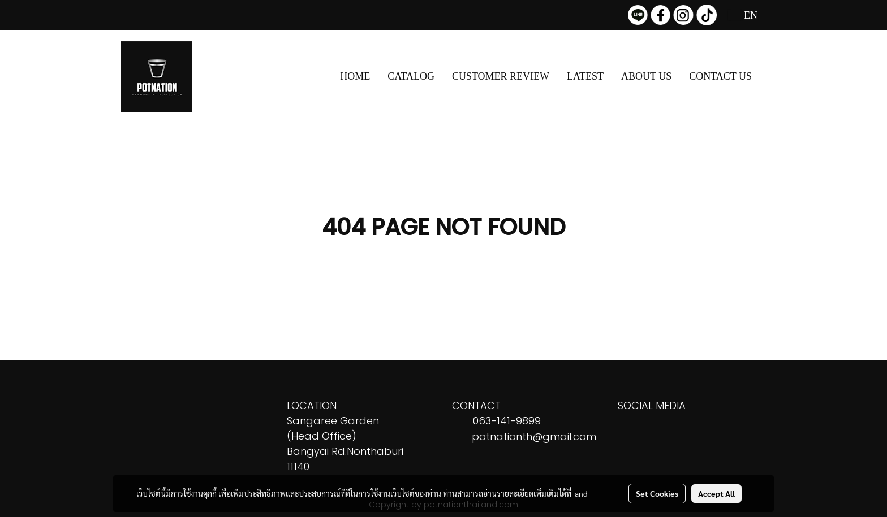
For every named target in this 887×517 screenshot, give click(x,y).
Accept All (716, 493)
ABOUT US (646, 76)
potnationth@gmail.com (534, 436)
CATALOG (410, 76)
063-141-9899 (507, 421)
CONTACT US (720, 76)
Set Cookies (657, 493)
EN (743, 15)
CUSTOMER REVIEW (500, 76)
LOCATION (312, 405)
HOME (355, 76)
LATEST (585, 76)
